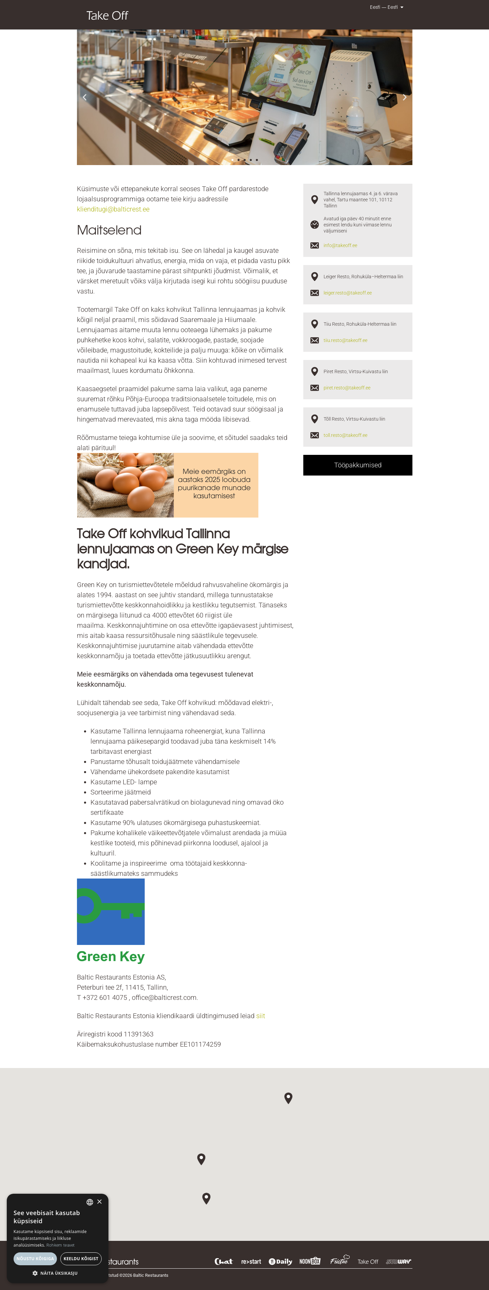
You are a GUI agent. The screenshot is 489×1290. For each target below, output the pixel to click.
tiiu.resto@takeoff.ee (345, 340)
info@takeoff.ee (340, 245)
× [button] (99, 1202)
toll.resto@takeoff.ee (345, 435)
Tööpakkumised (358, 465)
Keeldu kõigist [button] (81, 1259)
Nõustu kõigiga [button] (35, 1259)
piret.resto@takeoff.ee (347, 387)
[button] (84, 97)
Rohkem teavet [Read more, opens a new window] (60, 1245)
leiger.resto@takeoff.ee (348, 293)
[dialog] (57, 1238)
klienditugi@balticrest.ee (113, 209)
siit (260, 1016)
